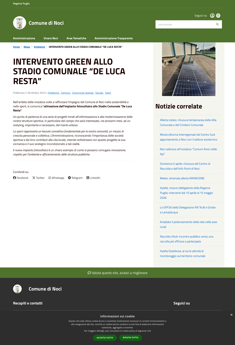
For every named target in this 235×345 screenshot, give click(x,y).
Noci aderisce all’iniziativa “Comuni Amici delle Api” (188, 151)
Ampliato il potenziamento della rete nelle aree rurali (188, 224)
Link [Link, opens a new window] (149, 330)
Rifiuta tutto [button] (130, 337)
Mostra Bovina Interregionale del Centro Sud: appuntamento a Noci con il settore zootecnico (188, 137)
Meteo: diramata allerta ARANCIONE (182, 178)
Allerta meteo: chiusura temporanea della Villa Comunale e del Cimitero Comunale (188, 122)
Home (16, 47)
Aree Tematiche (76, 38)
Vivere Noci (51, 38)
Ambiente (40, 47)
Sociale (99, 93)
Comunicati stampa (83, 93)
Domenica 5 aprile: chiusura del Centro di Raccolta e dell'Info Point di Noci (185, 166)
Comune (66, 93)
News (27, 47)
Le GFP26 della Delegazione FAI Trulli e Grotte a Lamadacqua (188, 209)
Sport (108, 93)
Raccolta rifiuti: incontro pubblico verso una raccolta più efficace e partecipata (186, 239)
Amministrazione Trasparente (114, 38)
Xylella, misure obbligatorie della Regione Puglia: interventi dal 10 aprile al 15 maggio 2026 (186, 193)
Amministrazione (24, 38)
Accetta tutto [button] (105, 337)
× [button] (231, 315)
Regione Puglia (21, 3)
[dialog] (117, 328)
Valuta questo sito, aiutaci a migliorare (118, 272)
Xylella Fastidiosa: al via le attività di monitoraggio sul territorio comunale (182, 253)
